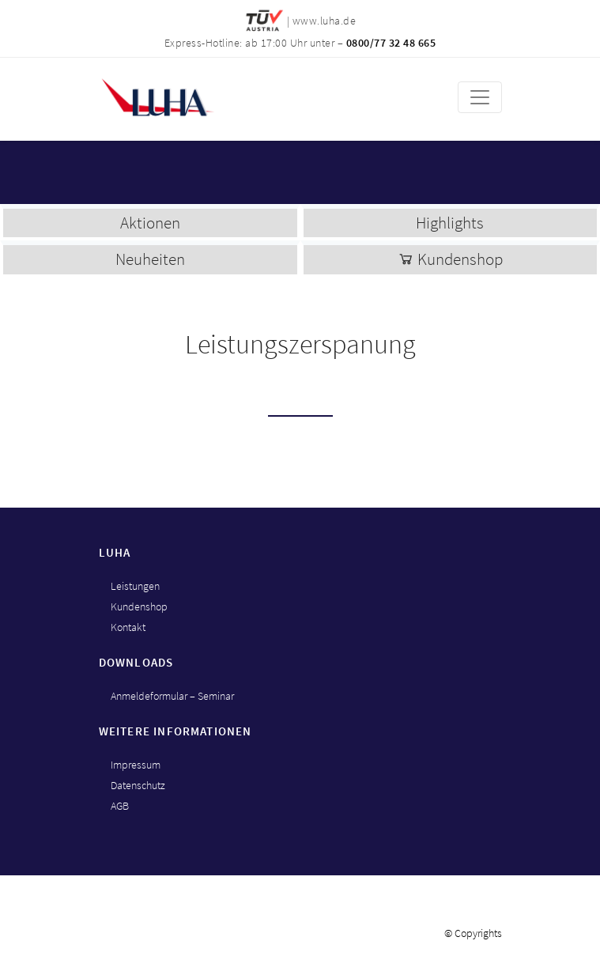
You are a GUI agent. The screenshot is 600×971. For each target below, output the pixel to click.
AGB (120, 806)
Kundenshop (450, 259)
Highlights (450, 222)
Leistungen (135, 586)
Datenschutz (138, 785)
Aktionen (150, 222)
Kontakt (128, 627)
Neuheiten (150, 259)
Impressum (135, 765)
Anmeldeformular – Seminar (172, 696)
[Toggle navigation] (480, 97)
